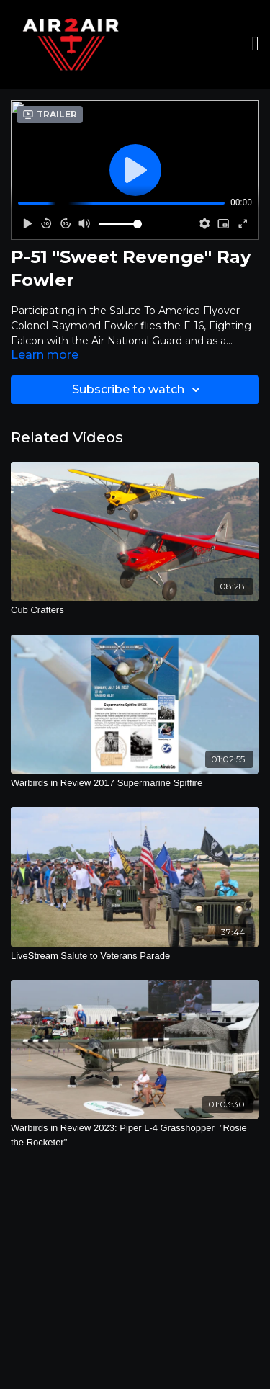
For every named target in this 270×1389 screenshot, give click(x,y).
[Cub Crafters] (135, 610)
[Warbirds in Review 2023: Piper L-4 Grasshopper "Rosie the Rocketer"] (135, 1135)
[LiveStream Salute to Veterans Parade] (135, 956)
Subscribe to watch (138, 389)
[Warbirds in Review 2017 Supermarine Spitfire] (135, 783)
